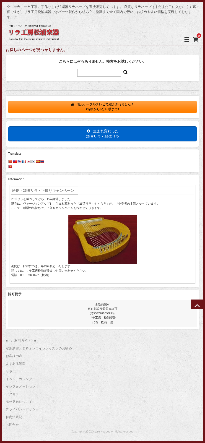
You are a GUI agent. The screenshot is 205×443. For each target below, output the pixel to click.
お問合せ (12, 425)
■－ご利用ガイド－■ (21, 341)
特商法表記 (14, 417)
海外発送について (19, 402)
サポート (12, 371)
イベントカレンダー (21, 379)
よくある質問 (16, 364)
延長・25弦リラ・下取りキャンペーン (43, 191)
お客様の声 (14, 356)
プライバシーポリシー (22, 409)
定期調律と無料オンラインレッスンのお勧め (39, 348)
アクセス (12, 394)
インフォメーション (21, 386)
